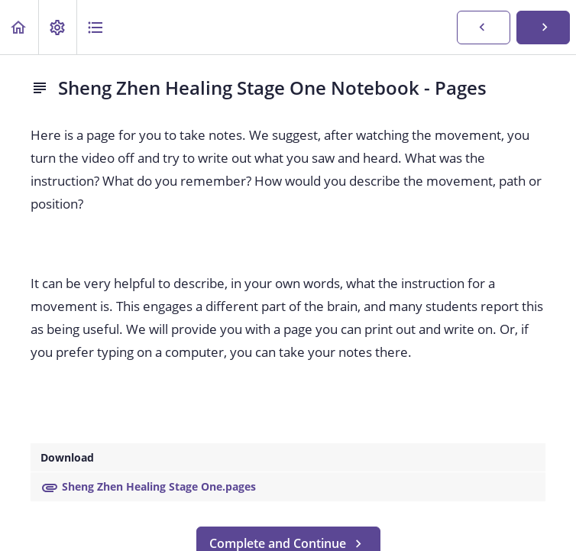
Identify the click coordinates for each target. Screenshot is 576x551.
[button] (19, 27)
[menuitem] (57, 27)
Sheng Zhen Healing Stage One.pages (148, 486)
